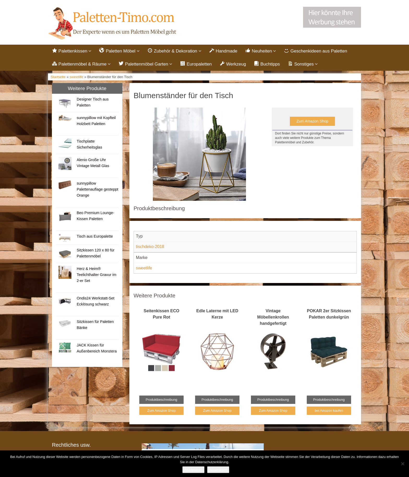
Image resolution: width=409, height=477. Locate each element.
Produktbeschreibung (161, 400)
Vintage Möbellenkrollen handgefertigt (273, 317)
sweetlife (76, 77)
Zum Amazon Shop (312, 121)
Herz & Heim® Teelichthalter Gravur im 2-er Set (96, 275)
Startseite (58, 77)
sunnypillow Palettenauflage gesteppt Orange (97, 189)
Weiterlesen (218, 470)
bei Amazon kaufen (329, 411)
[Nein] (402, 463)
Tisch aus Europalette (95, 236)
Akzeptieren (193, 470)
